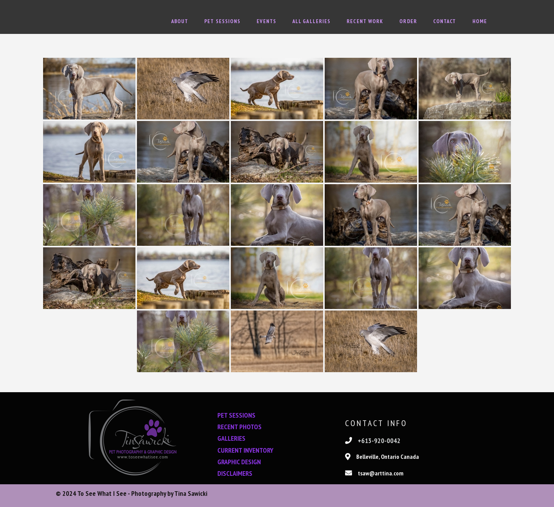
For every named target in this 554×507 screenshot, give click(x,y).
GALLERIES (231, 438)
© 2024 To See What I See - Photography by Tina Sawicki (131, 495)
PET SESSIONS (236, 415)
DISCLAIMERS (234, 473)
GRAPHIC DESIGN (239, 461)
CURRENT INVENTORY (245, 449)
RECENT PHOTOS (239, 426)
